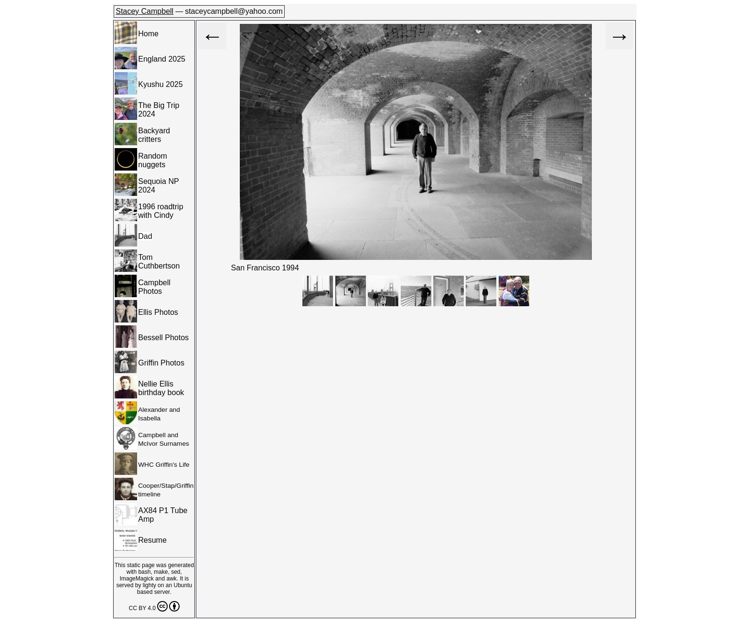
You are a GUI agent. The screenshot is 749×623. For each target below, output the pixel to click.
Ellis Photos (158, 312)
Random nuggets (152, 160)
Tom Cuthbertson (159, 261)
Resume (152, 540)
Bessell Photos (163, 337)
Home (148, 34)
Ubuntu (182, 585)
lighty (149, 585)
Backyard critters (154, 135)
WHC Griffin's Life (163, 464)
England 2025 (161, 59)
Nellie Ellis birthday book (161, 388)
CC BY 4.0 (154, 606)
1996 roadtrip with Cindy (160, 211)
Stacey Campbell (144, 11)
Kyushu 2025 (160, 84)
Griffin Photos (161, 363)
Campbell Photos (154, 287)
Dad (145, 236)
